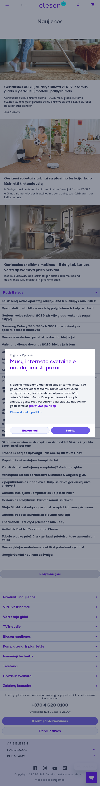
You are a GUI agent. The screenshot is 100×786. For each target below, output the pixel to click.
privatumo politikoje (43, 406)
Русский (27, 355)
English (14, 355)
